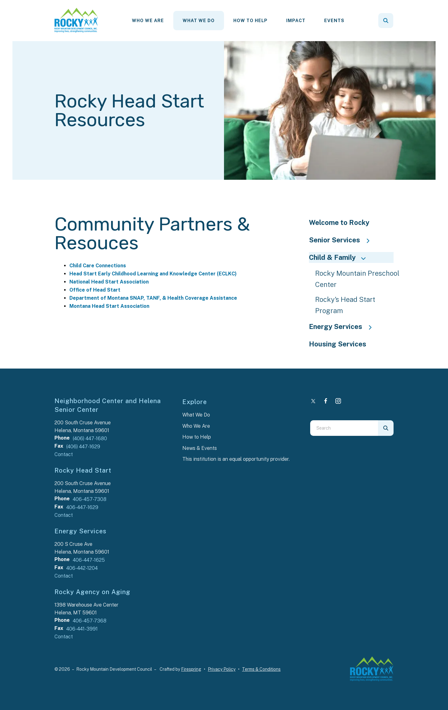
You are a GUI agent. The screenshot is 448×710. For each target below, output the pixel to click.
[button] (385, 20)
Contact (63, 454)
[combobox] (344, 428)
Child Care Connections (97, 266)
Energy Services (343, 326)
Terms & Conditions (261, 669)
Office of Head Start (94, 290)
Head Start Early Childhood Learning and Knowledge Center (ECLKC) (153, 274)
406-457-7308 (89, 499)
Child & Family (340, 257)
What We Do (199, 20)
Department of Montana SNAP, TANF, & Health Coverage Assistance (153, 298)
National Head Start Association (109, 282)
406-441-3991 (82, 629)
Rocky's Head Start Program (345, 305)
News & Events (199, 448)
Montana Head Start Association (109, 306)
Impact (296, 20)
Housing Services (337, 344)
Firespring (191, 669)
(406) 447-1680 (90, 438)
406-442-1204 (82, 568)
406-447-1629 (82, 507)
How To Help (250, 20)
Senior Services (342, 240)
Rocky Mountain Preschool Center (357, 278)
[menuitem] (148, 21)
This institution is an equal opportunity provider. (236, 459)
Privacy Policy (222, 669)
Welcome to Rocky (339, 222)
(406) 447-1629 (83, 447)
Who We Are (148, 20)
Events (334, 20)
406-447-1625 (89, 560)
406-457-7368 (89, 621)
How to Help (196, 437)
